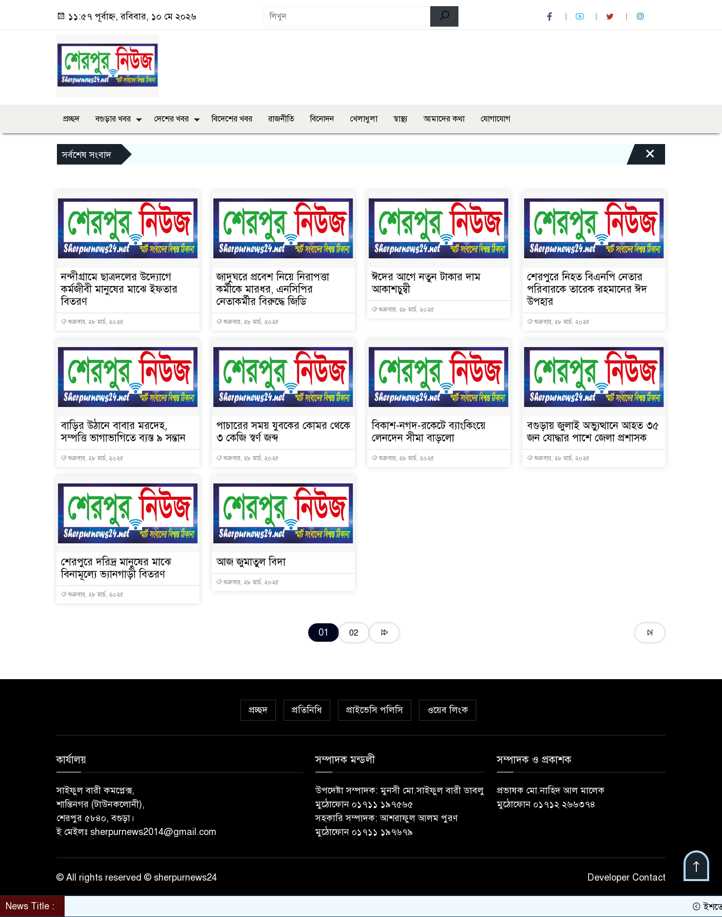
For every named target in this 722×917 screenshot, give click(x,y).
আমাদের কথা (444, 119)
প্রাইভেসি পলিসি (374, 710)
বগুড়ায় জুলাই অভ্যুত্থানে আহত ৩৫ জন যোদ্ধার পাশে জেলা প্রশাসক (593, 431)
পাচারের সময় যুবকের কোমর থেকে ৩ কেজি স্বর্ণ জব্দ (283, 431)
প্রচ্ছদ (71, 119)
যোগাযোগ (495, 119)
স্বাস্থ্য (400, 119)
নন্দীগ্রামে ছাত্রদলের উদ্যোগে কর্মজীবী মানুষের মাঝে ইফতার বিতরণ (119, 289)
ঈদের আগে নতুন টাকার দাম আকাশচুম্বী (426, 283)
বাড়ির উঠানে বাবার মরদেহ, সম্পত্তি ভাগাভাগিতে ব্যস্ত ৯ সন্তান (123, 431)
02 (353, 632)
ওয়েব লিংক (447, 710)
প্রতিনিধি (307, 710)
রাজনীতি (281, 119)
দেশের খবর (171, 119)
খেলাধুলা (363, 119)
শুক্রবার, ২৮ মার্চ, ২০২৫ (92, 321)
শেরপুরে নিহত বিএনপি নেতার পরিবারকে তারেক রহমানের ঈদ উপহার (587, 289)
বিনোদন (322, 119)
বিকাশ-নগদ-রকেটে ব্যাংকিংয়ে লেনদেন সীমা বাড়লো (429, 431)
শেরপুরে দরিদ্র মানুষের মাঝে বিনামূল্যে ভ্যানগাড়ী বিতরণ (116, 568)
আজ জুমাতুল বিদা (251, 562)
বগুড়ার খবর (113, 119)
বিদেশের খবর (232, 119)
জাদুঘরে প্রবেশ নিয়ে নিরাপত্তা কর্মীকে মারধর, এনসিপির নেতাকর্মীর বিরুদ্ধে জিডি (272, 289)
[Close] (641, 156)
